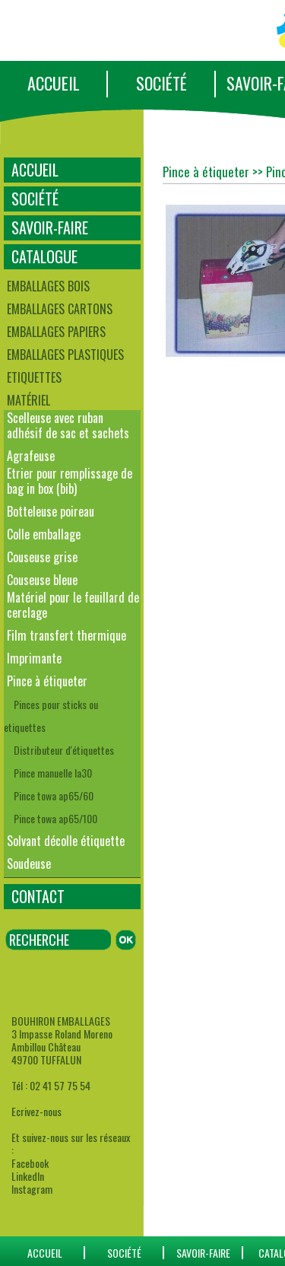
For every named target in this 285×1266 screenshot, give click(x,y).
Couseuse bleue (42, 579)
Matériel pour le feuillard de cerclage (73, 605)
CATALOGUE (44, 256)
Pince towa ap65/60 (53, 795)
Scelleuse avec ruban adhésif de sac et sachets (68, 425)
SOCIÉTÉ (161, 83)
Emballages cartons (59, 308)
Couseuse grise (42, 557)
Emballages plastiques (65, 354)
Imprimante (34, 658)
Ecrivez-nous (36, 1111)
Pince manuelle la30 (53, 773)
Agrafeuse (31, 455)
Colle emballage (44, 534)
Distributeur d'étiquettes (64, 750)
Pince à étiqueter (47, 681)
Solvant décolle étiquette (66, 840)
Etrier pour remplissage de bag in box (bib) (69, 481)
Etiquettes (34, 377)
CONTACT (38, 896)
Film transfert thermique (66, 635)
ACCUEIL (53, 83)
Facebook (30, 1163)
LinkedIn (27, 1176)
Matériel (28, 400)
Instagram (31, 1189)
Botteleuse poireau (50, 511)
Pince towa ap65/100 (55, 818)
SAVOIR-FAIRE (49, 227)
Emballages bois (48, 286)
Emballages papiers (56, 331)
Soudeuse (29, 863)
